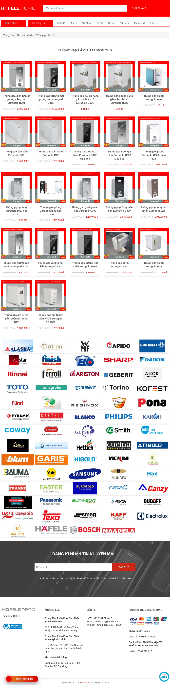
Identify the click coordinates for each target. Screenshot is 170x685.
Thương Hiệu (38, 23)
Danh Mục (10, 23)
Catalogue (124, 23)
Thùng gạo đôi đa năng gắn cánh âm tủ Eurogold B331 (85, 99)
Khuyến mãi (139, 23)
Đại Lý (74, 23)
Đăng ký (124, 567)
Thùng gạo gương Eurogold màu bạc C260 (16, 211)
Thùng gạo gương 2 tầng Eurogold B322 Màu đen (85, 155)
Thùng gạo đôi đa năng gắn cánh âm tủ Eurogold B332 (119, 99)
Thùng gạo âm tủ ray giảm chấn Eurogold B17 (16, 318)
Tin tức (111, 23)
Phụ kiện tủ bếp (25, 35)
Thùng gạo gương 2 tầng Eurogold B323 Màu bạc (119, 155)
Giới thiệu (61, 23)
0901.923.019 (138, 8)
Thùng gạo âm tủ (45, 35)
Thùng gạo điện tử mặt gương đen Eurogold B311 (50, 99)
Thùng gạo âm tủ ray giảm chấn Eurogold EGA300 (50, 318)
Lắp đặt (99, 23)
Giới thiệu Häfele (11, 616)
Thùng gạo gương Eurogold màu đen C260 (51, 211)
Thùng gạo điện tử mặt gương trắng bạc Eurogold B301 (16, 99)
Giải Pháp (86, 23)
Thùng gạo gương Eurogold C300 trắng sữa (153, 155)
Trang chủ (8, 35)
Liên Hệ (154, 23)
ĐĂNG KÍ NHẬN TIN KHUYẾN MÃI (83, 554)
